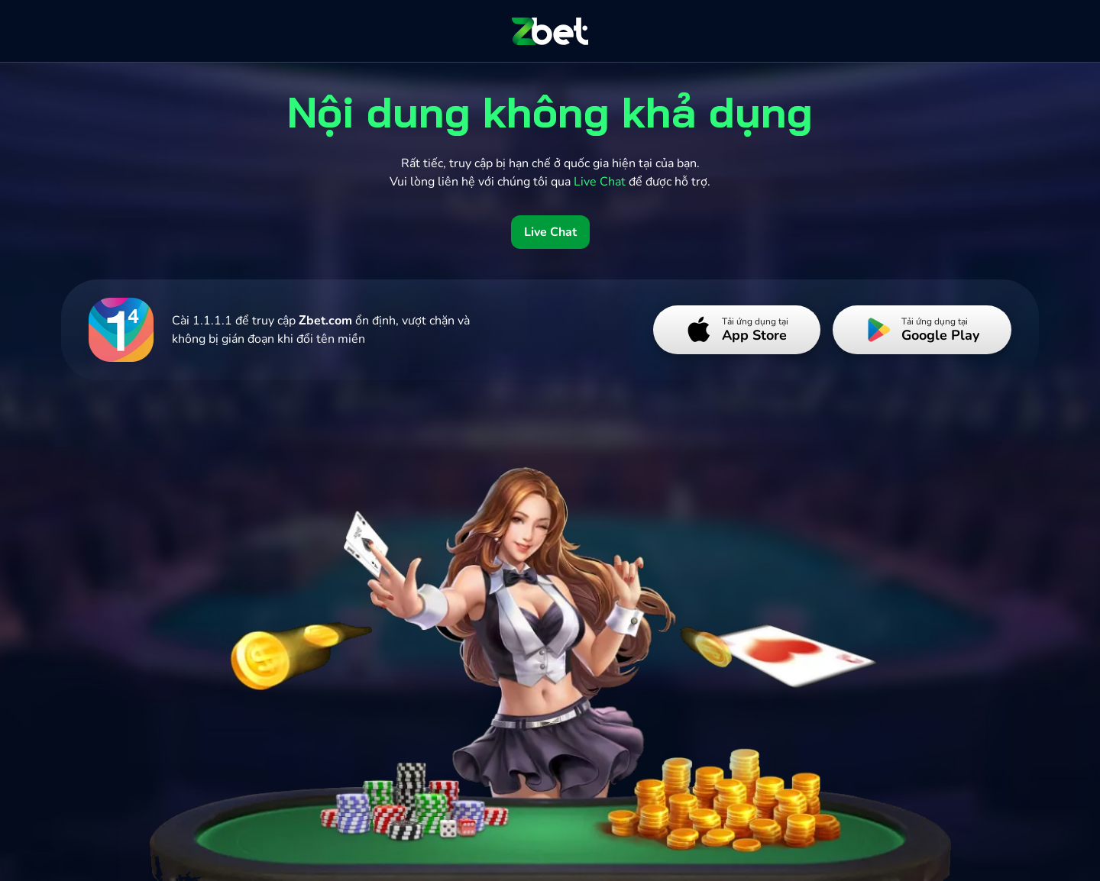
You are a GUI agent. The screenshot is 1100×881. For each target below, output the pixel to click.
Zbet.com (325, 320)
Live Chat (550, 232)
